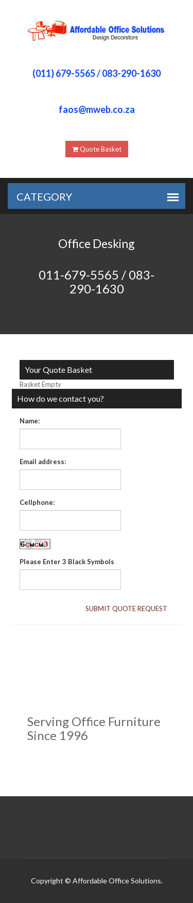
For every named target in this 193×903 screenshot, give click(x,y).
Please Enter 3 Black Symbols (67, 561)
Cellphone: (37, 502)
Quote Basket (96, 149)
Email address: (43, 461)
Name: (30, 421)
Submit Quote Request (126, 608)
